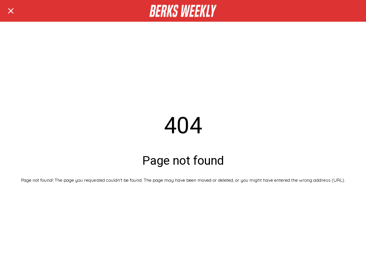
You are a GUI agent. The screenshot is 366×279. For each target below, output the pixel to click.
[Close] (10, 11)
